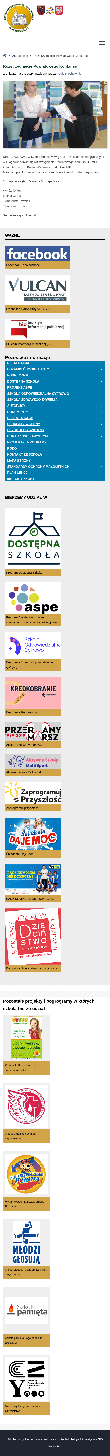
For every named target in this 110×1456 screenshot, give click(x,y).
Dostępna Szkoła (55, 382)
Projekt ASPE (19, 387)
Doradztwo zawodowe (55, 436)
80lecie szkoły (20, 479)
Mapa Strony (19, 460)
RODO (12, 448)
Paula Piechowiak (69, 73)
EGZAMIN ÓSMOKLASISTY (55, 369)
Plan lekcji (17, 473)
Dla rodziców (55, 418)
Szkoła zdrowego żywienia (32, 399)
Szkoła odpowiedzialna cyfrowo (38, 393)
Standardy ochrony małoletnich (55, 467)
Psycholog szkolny (25, 430)
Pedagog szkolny (55, 424)
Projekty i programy (27, 442)
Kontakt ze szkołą (24, 454)
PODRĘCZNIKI (18, 375)
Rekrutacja (18, 363)
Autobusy (55, 406)
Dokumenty (55, 412)
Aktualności (20, 55)
